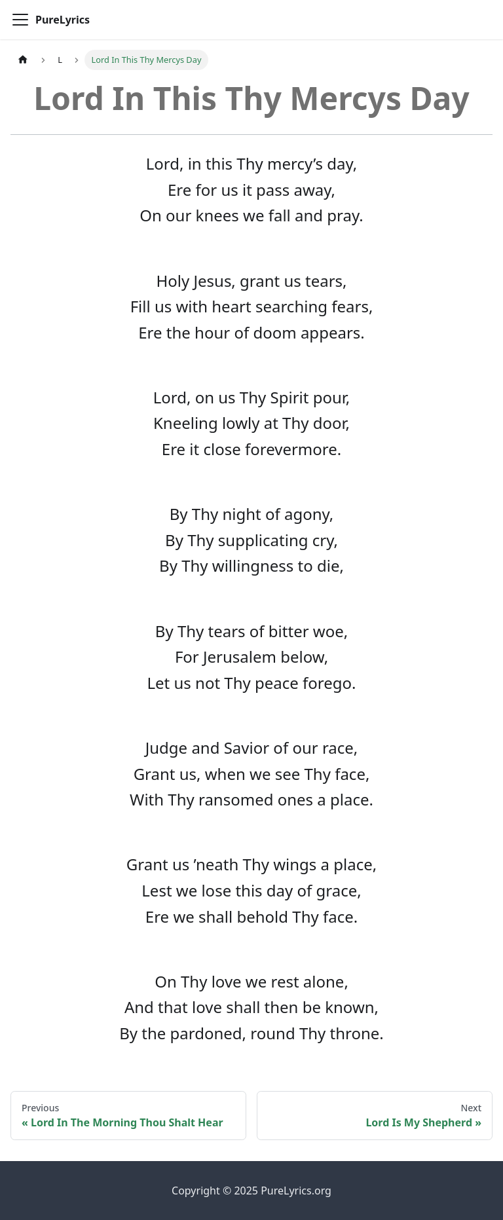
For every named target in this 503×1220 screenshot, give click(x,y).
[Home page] (22, 60)
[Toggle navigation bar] (20, 19)
